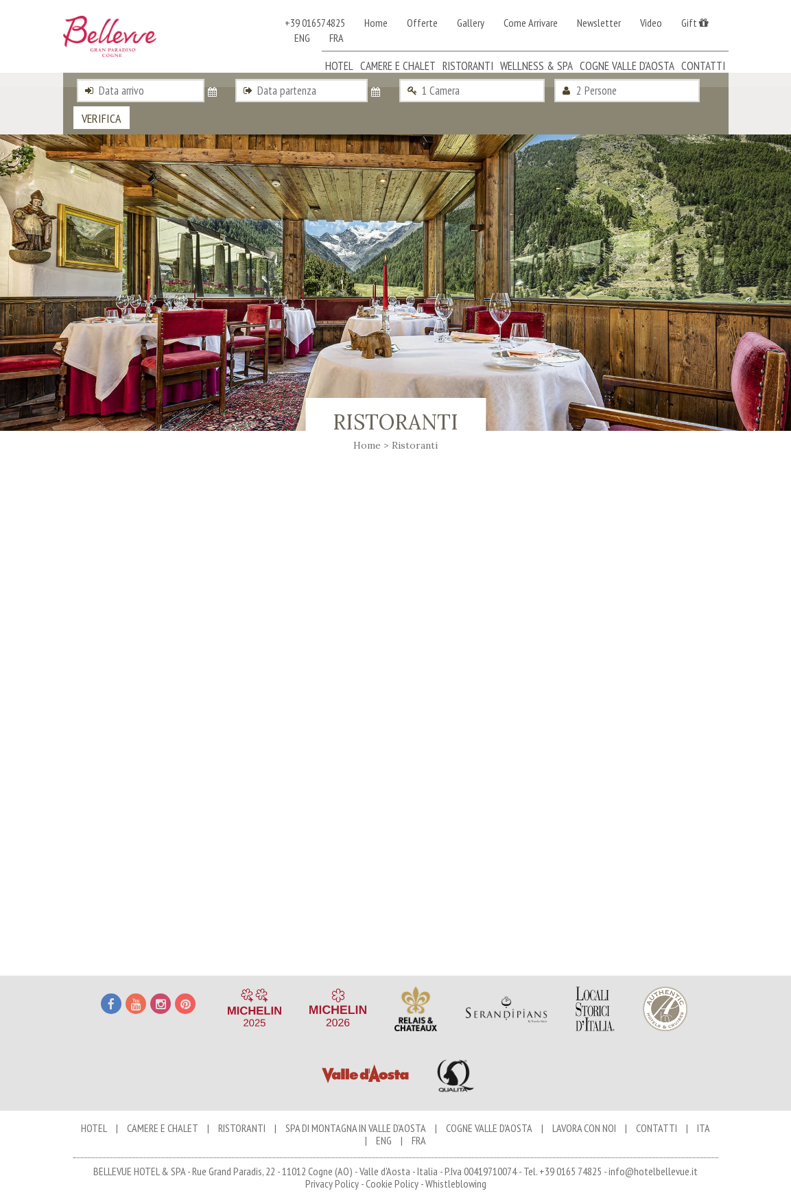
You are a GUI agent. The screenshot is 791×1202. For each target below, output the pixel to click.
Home (376, 23)
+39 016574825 (315, 23)
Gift (695, 23)
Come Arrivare (531, 23)
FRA (336, 38)
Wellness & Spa (536, 65)
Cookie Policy (392, 1183)
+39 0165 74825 (570, 1171)
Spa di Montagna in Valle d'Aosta (355, 1128)
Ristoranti (467, 65)
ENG (302, 38)
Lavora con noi (584, 1128)
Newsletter (599, 23)
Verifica (101, 118)
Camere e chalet (398, 65)
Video (651, 23)
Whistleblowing (455, 1183)
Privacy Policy (332, 1183)
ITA (703, 1128)
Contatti (703, 65)
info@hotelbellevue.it (653, 1171)
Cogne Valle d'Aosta (627, 65)
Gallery (470, 23)
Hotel (339, 65)
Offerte (422, 23)
